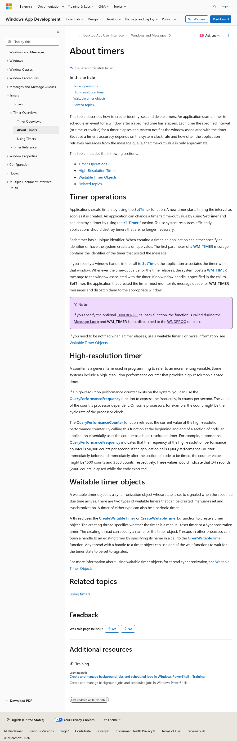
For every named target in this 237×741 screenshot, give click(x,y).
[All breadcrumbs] (74, 35)
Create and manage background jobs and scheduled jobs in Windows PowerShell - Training (137, 676)
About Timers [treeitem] (27, 130)
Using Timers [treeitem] (26, 138)
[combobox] (32, 42)
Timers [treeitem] (18, 104)
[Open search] (214, 6)
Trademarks (194, 731)
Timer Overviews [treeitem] (29, 121)
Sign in (226, 6)
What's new (197, 19)
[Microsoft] (9, 6)
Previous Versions (41, 731)
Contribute (83, 731)
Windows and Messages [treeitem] (26, 52)
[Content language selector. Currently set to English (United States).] (25, 720)
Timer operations (85, 86)
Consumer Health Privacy (134, 731)
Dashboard (221, 19)
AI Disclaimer (13, 731)
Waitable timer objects (89, 98)
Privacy (101, 731)
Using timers (80, 593)
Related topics (83, 104)
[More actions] (228, 35)
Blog (62, 731)
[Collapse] (58, 32)
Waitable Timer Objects (98, 177)
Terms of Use (171, 731)
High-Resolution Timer (97, 170)
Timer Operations (93, 163)
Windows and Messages (148, 35)
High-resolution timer (89, 92)
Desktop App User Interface (103, 35)
